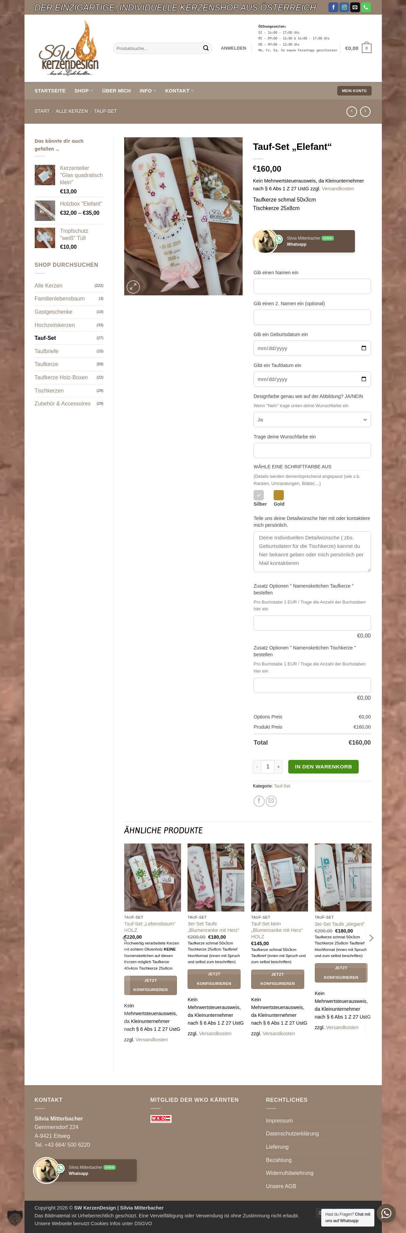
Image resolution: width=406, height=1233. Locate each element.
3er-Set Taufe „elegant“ (340, 924)
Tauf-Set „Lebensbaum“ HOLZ (149, 927)
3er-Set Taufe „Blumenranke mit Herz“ (213, 927)
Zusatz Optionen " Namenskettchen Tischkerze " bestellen (305, 651)
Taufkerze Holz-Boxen (61, 377)
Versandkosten (338, 188)
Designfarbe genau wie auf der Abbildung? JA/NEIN (308, 396)
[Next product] (351, 111)
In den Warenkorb (323, 766)
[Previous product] (365, 111)
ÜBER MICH (116, 90)
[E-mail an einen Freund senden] (271, 801)
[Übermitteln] (206, 48)
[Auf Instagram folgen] (344, 7)
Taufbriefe (47, 351)
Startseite (50, 90)
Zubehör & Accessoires (63, 403)
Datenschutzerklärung (292, 1133)
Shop (84, 90)
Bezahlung (279, 1160)
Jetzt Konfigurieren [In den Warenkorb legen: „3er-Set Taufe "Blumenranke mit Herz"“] (214, 979)
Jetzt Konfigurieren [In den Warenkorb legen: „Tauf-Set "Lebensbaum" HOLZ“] (150, 985)
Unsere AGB (281, 1186)
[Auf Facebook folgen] (333, 7)
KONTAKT (179, 90)
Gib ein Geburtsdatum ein (281, 334)
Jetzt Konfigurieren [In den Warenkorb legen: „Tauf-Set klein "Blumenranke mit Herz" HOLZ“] (277, 979)
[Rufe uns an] (366, 7)
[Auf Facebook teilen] (259, 801)
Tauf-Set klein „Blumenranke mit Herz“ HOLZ (277, 930)
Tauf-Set (105, 111)
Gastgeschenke (53, 312)
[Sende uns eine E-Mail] (355, 7)
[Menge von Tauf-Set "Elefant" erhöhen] (279, 767)
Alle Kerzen (72, 111)
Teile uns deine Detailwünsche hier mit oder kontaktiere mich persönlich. (312, 522)
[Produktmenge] (268, 767)
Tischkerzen (49, 391)
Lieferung (277, 1147)
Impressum (279, 1121)
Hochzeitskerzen (55, 325)
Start (42, 111)
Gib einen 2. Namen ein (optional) (289, 303)
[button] (233, 48)
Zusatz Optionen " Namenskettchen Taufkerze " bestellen (304, 589)
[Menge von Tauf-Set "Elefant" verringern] (257, 767)
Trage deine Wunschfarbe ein (285, 436)
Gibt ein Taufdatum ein (277, 365)
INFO (148, 90)
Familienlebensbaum (60, 298)
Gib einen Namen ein (276, 272)
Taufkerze (46, 364)
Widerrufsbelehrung (290, 1173)
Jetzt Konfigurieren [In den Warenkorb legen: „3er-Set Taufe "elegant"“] (341, 972)
